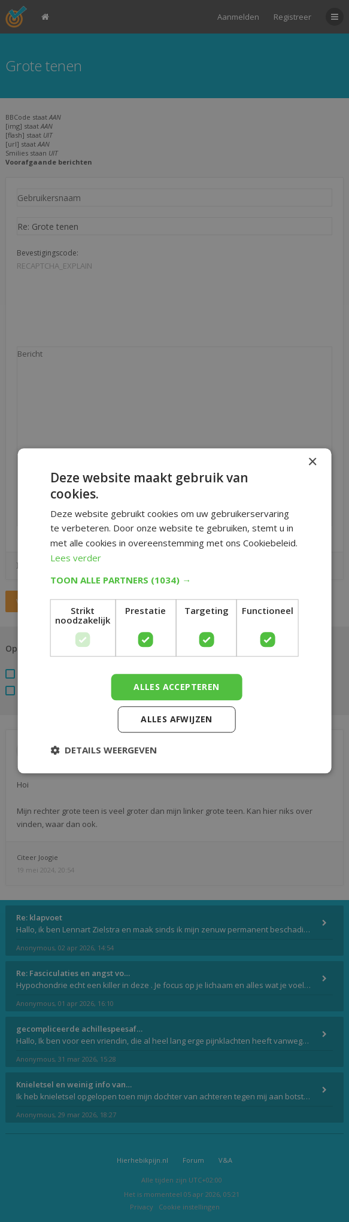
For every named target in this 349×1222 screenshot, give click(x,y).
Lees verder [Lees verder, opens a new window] (75, 558)
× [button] (312, 462)
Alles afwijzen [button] (177, 719)
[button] (174, 579)
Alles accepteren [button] (176, 686)
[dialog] (174, 611)
